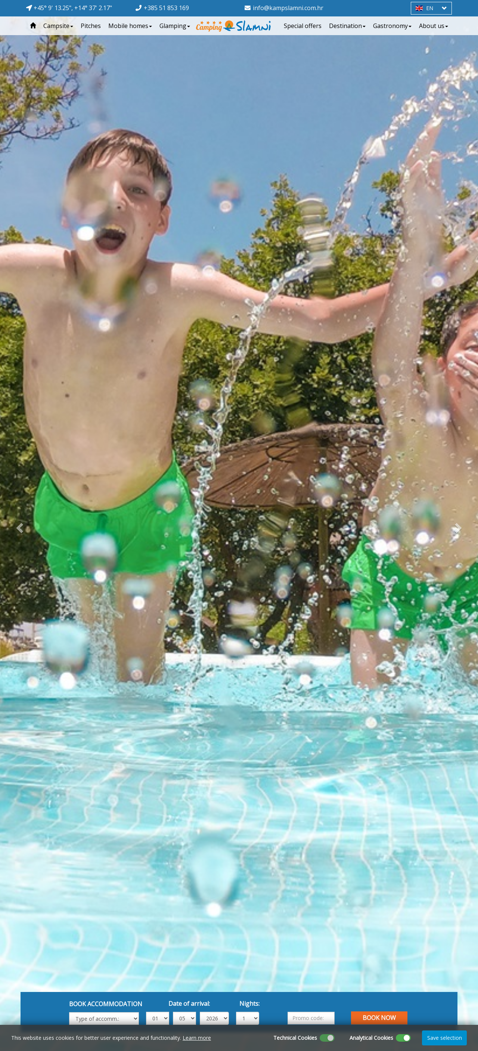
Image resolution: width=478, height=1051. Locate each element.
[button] (18, 525)
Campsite (58, 26)
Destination (347, 26)
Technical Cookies (295, 1037)
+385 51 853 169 (166, 8)
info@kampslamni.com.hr (288, 8)
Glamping (174, 26)
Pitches (91, 26)
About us (433, 26)
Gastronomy (392, 26)
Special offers (303, 26)
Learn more (197, 1037)
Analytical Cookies (371, 1037)
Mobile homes (130, 26)
